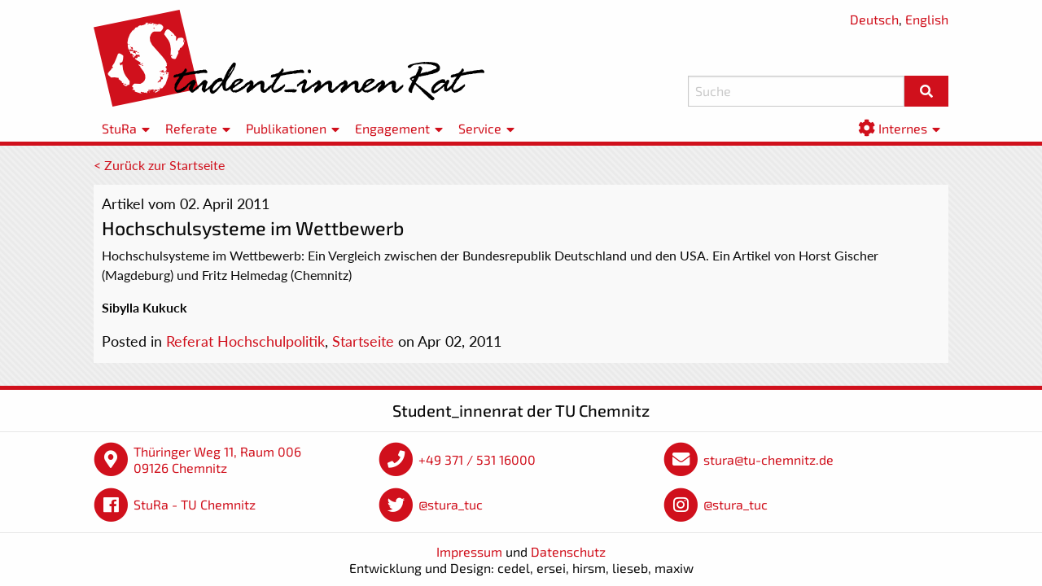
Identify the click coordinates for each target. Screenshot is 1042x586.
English (926, 19)
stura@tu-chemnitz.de (768, 459)
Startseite (363, 341)
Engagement (392, 128)
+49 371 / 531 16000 (477, 459)
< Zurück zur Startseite (159, 165)
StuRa (119, 128)
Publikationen (286, 128)
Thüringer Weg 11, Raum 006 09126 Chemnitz (217, 459)
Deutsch (874, 19)
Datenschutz (568, 551)
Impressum (469, 551)
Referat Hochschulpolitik (245, 341)
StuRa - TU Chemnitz (195, 504)
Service (479, 128)
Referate (191, 128)
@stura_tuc (450, 504)
